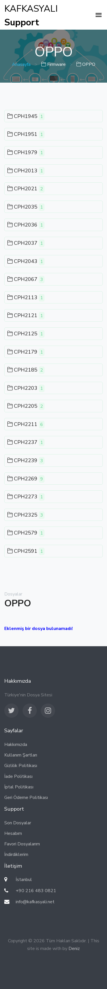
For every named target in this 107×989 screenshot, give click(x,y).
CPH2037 (26, 243)
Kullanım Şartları (20, 755)
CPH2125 (26, 334)
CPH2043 (26, 261)
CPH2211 (26, 424)
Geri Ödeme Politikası (26, 797)
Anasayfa (21, 64)
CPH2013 (26, 171)
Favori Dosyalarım (22, 844)
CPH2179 (26, 352)
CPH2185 (26, 370)
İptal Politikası (18, 787)
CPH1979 (26, 152)
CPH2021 (26, 189)
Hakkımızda (15, 744)
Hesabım (13, 833)
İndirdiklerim (16, 854)
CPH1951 (26, 134)
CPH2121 (26, 315)
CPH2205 (26, 406)
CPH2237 (26, 442)
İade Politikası (18, 776)
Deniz (74, 948)
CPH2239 (26, 460)
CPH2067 (26, 279)
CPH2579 (26, 533)
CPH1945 (26, 116)
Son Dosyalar (17, 823)
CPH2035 (26, 207)
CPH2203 (26, 388)
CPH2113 (26, 297)
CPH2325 (26, 515)
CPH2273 (26, 497)
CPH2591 (26, 551)
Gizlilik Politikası (20, 765)
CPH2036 (26, 225)
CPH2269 (26, 479)
